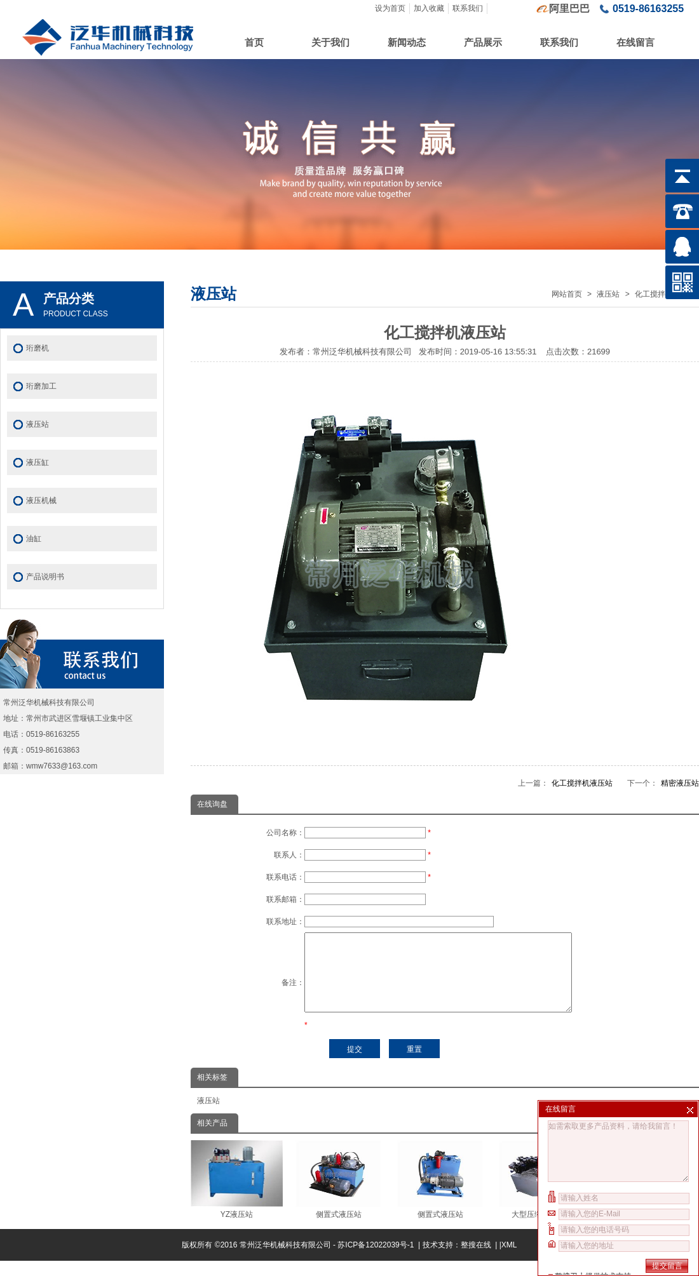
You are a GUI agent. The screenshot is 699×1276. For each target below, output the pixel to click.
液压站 (608, 294)
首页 (254, 42)
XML (509, 1260)
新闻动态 (407, 42)
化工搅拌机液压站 (582, 783)
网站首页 (567, 294)
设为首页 (390, 8)
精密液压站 (680, 783)
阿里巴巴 (569, 8)
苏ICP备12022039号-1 (376, 1260)
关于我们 (330, 42)
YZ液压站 (237, 1194)
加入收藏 (429, 8)
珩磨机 (37, 348)
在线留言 (635, 42)
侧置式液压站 (338, 1194)
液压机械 (41, 500)
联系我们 (467, 8)
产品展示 (483, 42)
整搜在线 (476, 1260)
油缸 (33, 538)
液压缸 (37, 462)
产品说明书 (45, 576)
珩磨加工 (41, 386)
